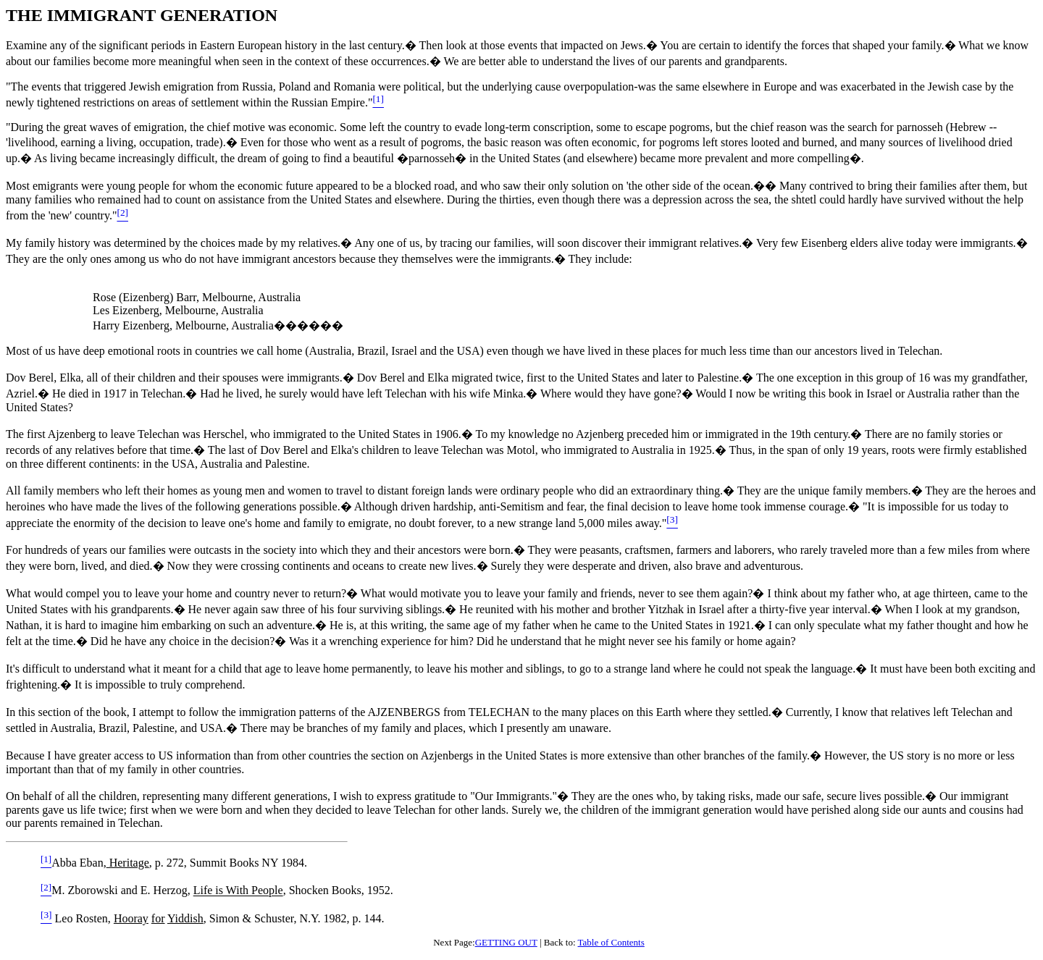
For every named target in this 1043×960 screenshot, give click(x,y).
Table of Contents (611, 942)
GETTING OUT (506, 942)
